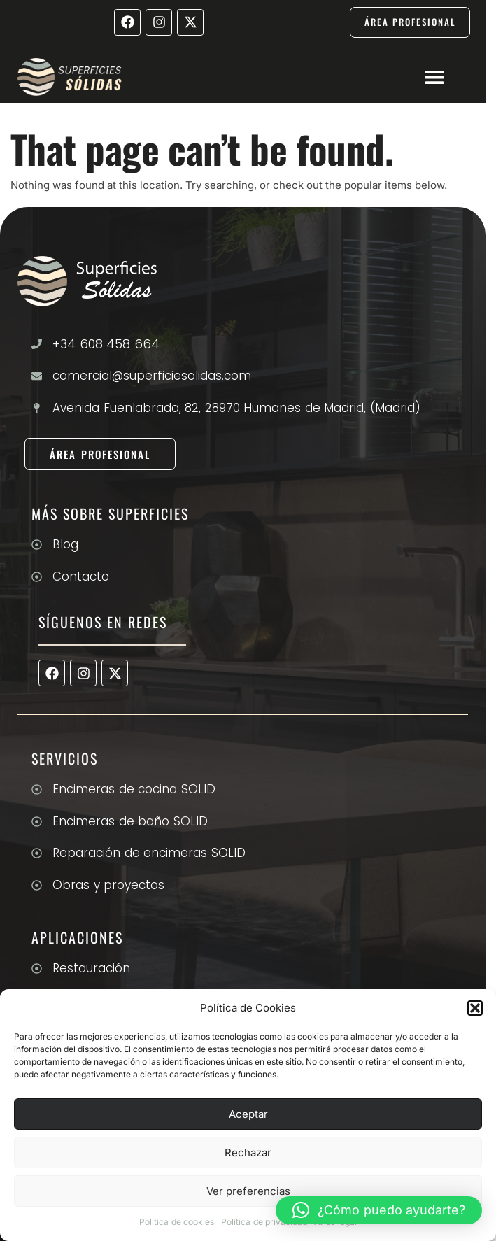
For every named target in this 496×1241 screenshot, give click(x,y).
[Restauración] (36, 968)
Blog (65, 544)
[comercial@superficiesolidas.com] (36, 376)
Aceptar (248, 1114)
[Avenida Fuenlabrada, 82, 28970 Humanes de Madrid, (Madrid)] (36, 408)
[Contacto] (36, 577)
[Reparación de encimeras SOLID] (36, 853)
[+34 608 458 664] (36, 344)
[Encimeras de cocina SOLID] (36, 789)
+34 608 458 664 (106, 344)
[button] (475, 1008)
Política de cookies (176, 1222)
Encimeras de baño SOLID (130, 821)
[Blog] (36, 544)
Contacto (80, 576)
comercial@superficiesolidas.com (151, 375)
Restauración (91, 968)
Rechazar (248, 1152)
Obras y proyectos (108, 885)
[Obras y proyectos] (36, 885)
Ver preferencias (248, 1191)
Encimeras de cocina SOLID (133, 789)
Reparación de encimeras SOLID (149, 852)
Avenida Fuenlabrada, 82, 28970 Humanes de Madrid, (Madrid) (236, 407)
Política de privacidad (264, 1222)
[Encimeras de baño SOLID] (36, 821)
